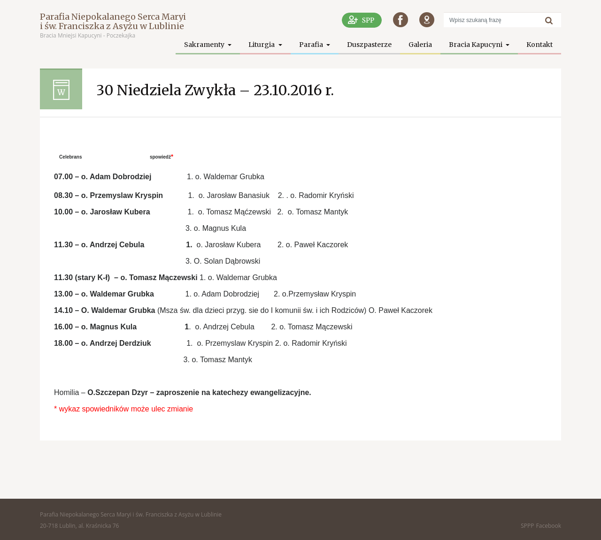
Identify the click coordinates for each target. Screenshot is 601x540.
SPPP (527, 526)
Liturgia (262, 44)
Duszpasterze (369, 44)
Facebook (548, 526)
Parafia (311, 44)
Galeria (420, 44)
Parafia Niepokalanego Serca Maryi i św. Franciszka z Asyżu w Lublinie (113, 21)
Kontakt (539, 44)
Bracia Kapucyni (476, 44)
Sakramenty (205, 44)
